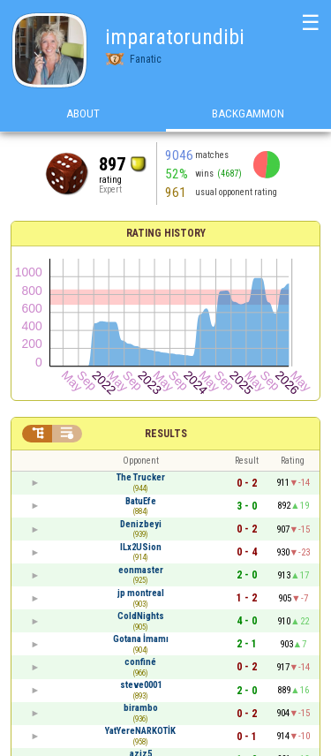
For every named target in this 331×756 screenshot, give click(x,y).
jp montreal (140, 593)
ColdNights (140, 616)
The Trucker (141, 477)
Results (166, 433)
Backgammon (248, 113)
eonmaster (140, 570)
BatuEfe (140, 501)
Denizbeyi (141, 524)
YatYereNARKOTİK (140, 731)
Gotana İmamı (141, 639)
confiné (140, 662)
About (83, 113)
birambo (141, 708)
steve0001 (141, 685)
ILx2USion (141, 547)
